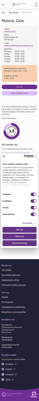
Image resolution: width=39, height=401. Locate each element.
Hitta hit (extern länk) (19, 93)
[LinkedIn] (19, 369)
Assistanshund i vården (10, 280)
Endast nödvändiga (19, 243)
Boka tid (19, 87)
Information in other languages (14, 285)
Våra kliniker (14, 12)
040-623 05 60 (9, 31)
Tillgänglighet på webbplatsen (13, 307)
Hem (3, 12)
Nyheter (5, 297)
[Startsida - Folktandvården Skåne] (19, 4)
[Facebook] (19, 364)
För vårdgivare (7, 302)
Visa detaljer (27, 223)
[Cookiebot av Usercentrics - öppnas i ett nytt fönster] (28, 156)
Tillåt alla (19, 230)
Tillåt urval (19, 236)
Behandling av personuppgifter (14, 312)
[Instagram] (19, 374)
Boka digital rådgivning (11, 275)
